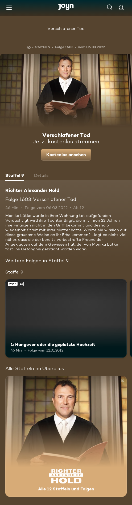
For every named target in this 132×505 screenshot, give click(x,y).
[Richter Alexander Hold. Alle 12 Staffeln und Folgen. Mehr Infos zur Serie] (66, 436)
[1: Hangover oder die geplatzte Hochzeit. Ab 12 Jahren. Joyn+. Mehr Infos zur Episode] (66, 318)
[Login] (121, 7)
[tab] (14, 176)
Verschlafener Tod (66, 28)
